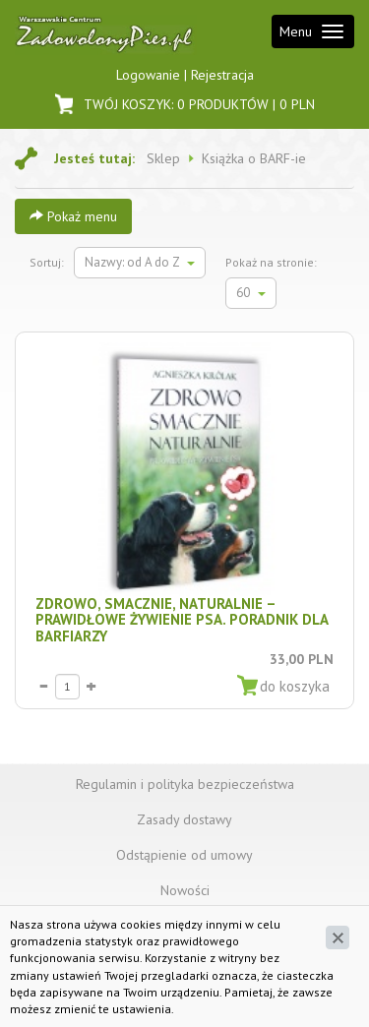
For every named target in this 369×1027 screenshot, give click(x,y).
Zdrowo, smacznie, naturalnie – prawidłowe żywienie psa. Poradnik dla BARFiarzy (181, 619)
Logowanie (150, 75)
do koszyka (295, 686)
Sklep (163, 158)
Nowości (185, 890)
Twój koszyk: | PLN (185, 103)
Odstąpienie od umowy (184, 855)
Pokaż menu (73, 216)
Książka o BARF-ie (254, 158)
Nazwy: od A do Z (140, 262)
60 (251, 292)
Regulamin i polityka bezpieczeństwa (185, 784)
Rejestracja (222, 75)
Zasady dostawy (184, 819)
